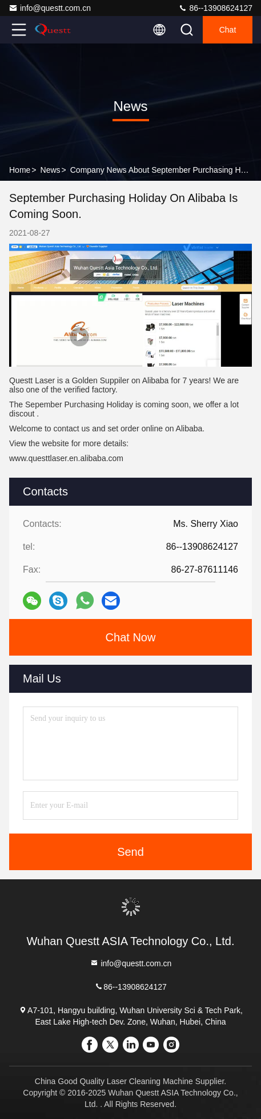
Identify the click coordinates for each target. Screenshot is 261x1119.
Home (19, 169)
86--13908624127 (215, 8)
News (51, 169)
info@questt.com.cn (50, 8)
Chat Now (131, 637)
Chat (227, 29)
